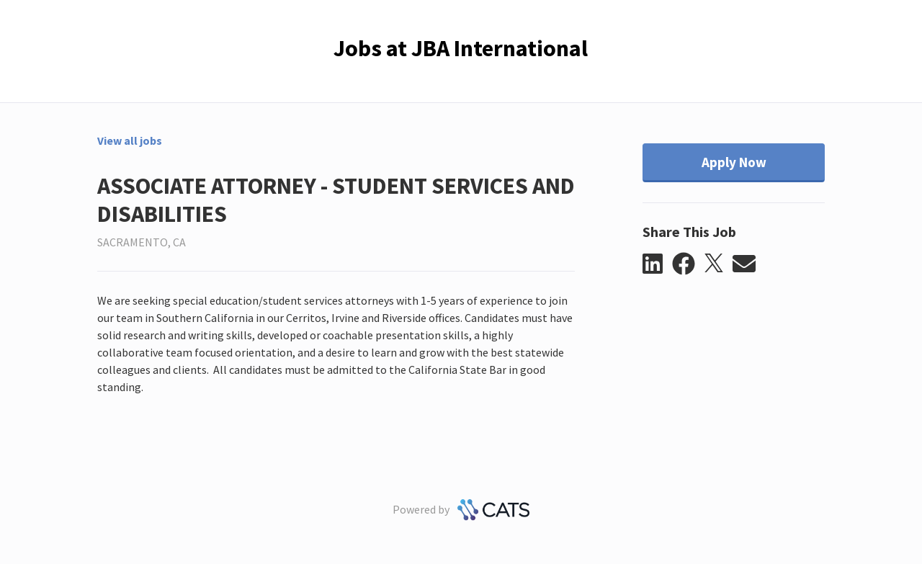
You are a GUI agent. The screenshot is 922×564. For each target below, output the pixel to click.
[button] (657, 264)
